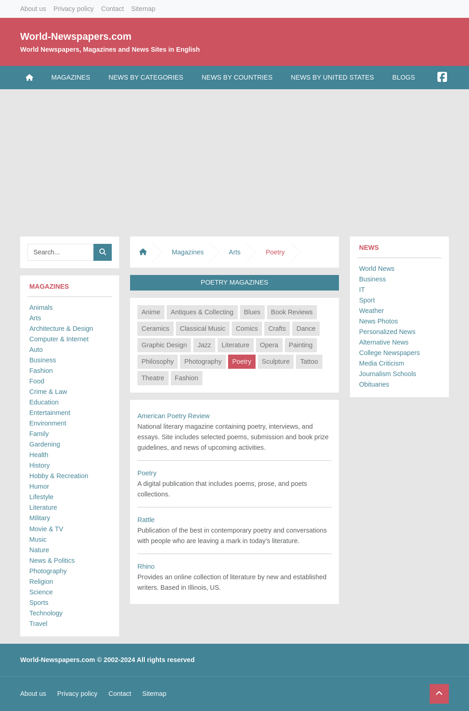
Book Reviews (292, 312)
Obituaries (374, 384)
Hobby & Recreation (58, 475)
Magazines (70, 77)
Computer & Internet (59, 339)
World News (376, 268)
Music (38, 539)
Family (39, 433)
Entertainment (50, 412)
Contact (112, 8)
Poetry (241, 361)
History (39, 465)
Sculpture (276, 361)
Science (41, 592)
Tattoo (309, 361)
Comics (247, 328)
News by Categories (146, 77)
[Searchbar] (60, 252)
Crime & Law (48, 391)
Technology (46, 613)
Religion (41, 581)
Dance (306, 328)
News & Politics (52, 560)
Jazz (204, 345)
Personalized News (387, 331)
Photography (48, 571)
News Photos (378, 321)
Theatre (153, 378)
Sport (367, 300)
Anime (151, 312)
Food (36, 381)
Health (39, 454)
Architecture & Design (61, 328)
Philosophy (158, 361)
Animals (41, 307)
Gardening (44, 444)
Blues (252, 312)
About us (33, 8)
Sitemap (143, 8)
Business (42, 360)
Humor (39, 486)
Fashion (41, 370)
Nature (39, 550)
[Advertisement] (234, 161)
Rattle (146, 519)
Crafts (277, 328)
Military (39, 518)
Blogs (404, 77)
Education (44, 402)
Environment (47, 423)
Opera (269, 345)
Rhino (146, 566)
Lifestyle (41, 497)
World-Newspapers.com (75, 36)
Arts (35, 318)
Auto (36, 349)
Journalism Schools (387, 373)
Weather (371, 310)
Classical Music (202, 328)
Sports (39, 602)
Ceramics (155, 328)
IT (362, 289)
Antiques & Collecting (202, 312)
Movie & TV (46, 529)
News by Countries (237, 77)
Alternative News (384, 342)
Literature (43, 507)
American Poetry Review (173, 416)
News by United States (332, 77)
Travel (38, 623)
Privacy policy (74, 8)
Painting (301, 345)
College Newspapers (389, 352)
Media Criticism (381, 363)
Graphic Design (164, 345)
